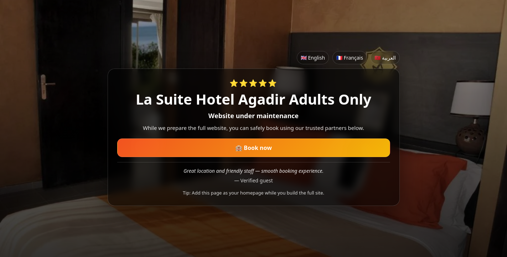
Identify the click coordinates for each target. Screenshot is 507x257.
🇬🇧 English (313, 57)
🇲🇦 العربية (385, 57)
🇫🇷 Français (349, 57)
